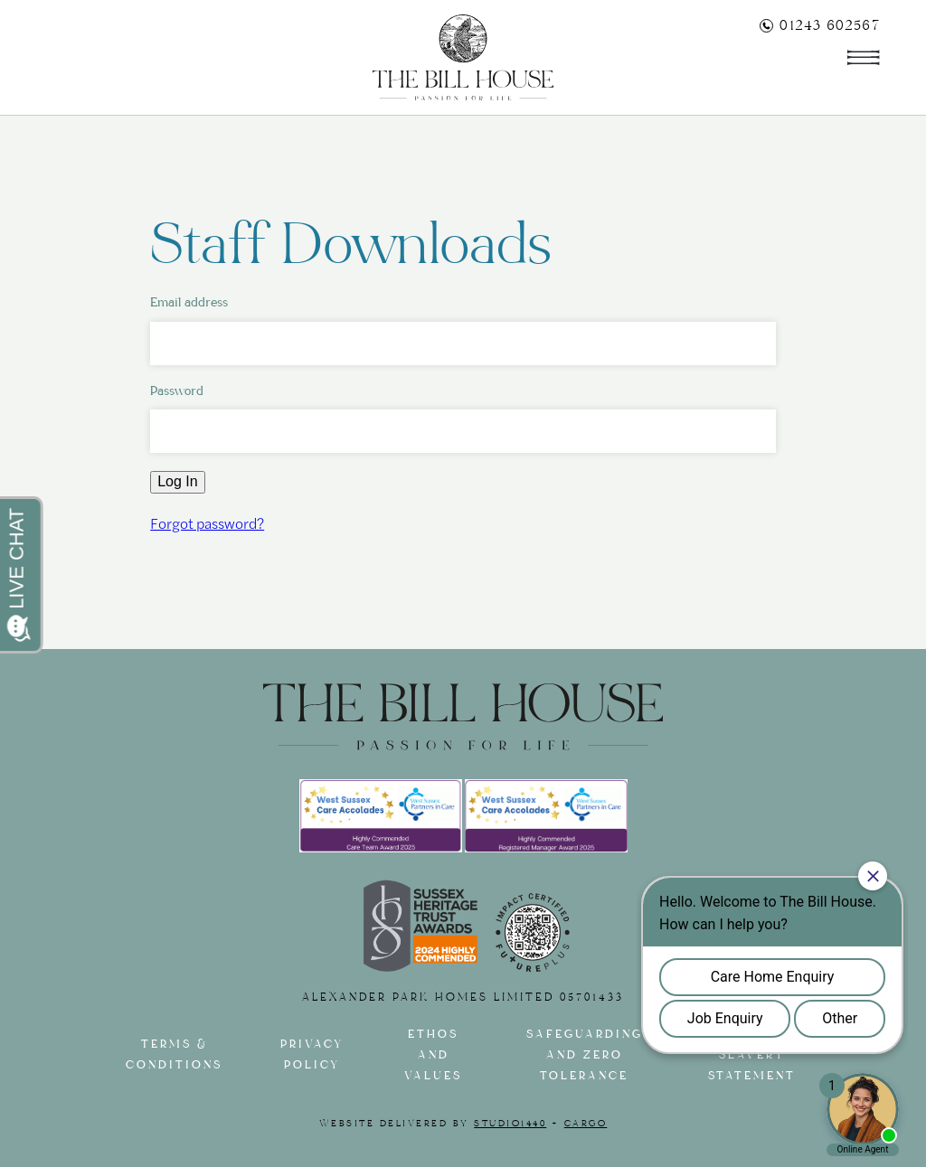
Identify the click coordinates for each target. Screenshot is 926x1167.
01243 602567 (819, 25)
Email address (189, 302)
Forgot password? (207, 523)
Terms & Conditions (174, 1055)
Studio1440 (510, 1123)
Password (176, 391)
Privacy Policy (312, 1055)
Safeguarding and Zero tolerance (584, 1055)
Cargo (586, 1123)
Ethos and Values (433, 1055)
